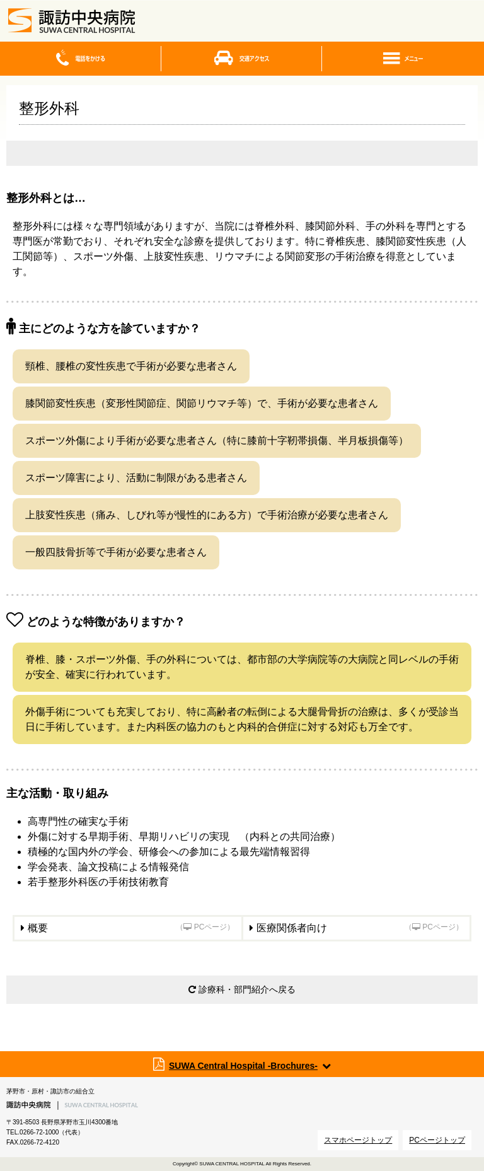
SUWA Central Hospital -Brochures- (243, 1066)
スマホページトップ (358, 1140)
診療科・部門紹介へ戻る (242, 989)
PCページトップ (437, 1140)
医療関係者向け (360, 928)
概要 (131, 928)
